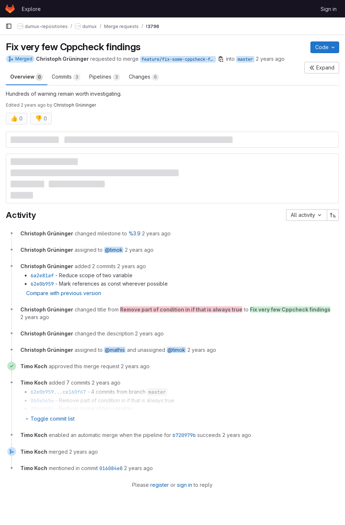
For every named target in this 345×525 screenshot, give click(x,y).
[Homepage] (10, 9)
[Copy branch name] (221, 59)
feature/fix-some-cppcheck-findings (179, 59)
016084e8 (111, 468)
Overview (26, 77)
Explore (31, 9)
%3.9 (134, 233)
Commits (66, 77)
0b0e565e (42, 400)
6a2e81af (42, 275)
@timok (114, 250)
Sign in (329, 9)
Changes (144, 77)
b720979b (184, 435)
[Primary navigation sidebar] (9, 26)
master (245, 59)
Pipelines (104, 77)
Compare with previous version (63, 293)
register (159, 485)
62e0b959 (42, 284)
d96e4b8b (42, 408)
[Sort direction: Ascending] (333, 215)
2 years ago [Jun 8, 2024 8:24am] (33, 105)
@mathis (115, 350)
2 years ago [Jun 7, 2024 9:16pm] (270, 59)
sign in (184, 485)
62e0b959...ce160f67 (58, 392)
